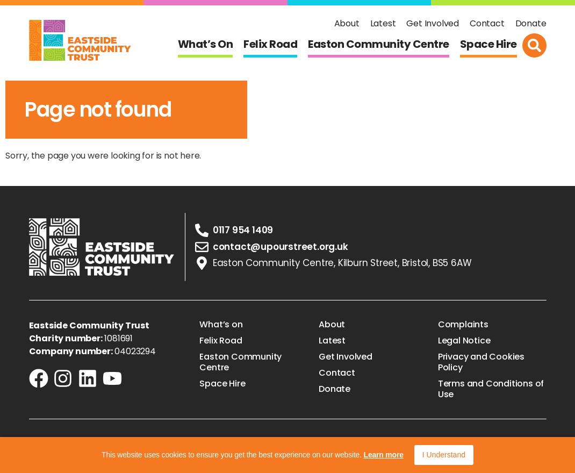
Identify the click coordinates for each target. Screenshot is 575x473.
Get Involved (432, 23)
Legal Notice (464, 340)
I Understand (443, 454)
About (347, 23)
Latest (383, 23)
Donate (531, 23)
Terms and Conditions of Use (491, 389)
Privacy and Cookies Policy (481, 362)
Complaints (463, 324)
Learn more (384, 454)
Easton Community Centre (378, 44)
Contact (487, 23)
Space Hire (488, 44)
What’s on (205, 44)
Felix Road (270, 44)
